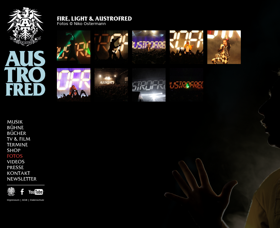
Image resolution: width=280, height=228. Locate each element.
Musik (15, 122)
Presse (15, 167)
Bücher (16, 133)
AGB (24, 200)
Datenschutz (37, 200)
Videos (16, 162)
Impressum (13, 200)
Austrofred (24, 51)
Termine (17, 145)
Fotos (15, 156)
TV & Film (18, 139)
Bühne (15, 127)
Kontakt (18, 173)
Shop (14, 150)
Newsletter (22, 179)
